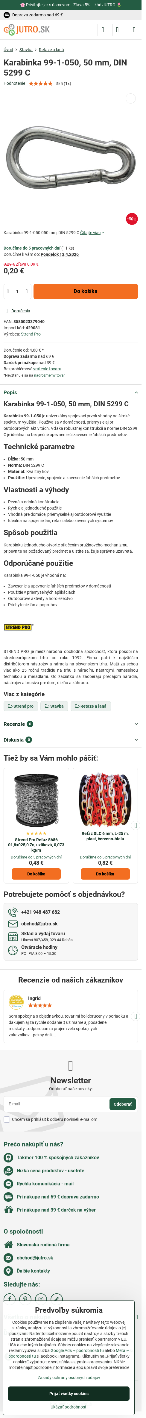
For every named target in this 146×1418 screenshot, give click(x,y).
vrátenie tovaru (47, 368)
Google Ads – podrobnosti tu (77, 1350)
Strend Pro (31, 334)
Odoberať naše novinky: (71, 1088)
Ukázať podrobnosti (69, 1407)
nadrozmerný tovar (49, 375)
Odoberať (123, 1104)
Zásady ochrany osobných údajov (69, 1377)
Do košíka (86, 291)
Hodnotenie (14, 83)
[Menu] (134, 30)
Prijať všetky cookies (69, 1393)
